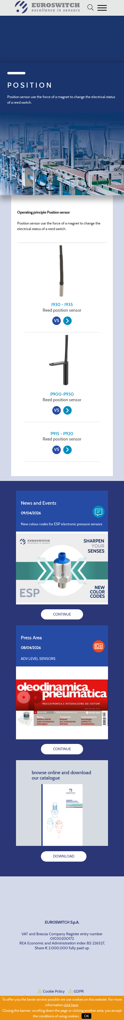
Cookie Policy (51, 991)
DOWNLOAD (63, 856)
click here (71, 1005)
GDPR (76, 991)
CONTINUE (62, 614)
